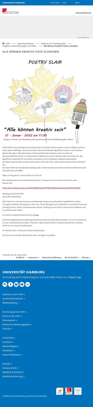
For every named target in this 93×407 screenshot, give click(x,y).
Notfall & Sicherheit (12, 372)
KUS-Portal (55, 2)
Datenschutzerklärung (51, 257)
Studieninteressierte (12, 298)
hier (37, 215)
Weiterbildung (9, 302)
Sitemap (85, 257)
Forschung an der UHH (13, 311)
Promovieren (8, 320)
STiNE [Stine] (64, 2)
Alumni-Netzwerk (11, 354)
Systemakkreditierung (87, 389)
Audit (67, 389)
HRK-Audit (76, 390)
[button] (77, 2)
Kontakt (6, 363)
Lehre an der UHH (11, 316)
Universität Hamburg (13, 2)
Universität (8, 337)
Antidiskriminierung (12, 376)
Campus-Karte (9, 367)
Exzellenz (7, 342)
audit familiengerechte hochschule (59, 391)
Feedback (20, 257)
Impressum (33, 257)
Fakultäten (7, 350)
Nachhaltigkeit (9, 346)
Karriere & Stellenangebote (16, 324)
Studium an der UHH (12, 294)
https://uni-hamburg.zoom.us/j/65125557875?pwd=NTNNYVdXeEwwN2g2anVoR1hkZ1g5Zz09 (41, 188)
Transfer (6, 328)
